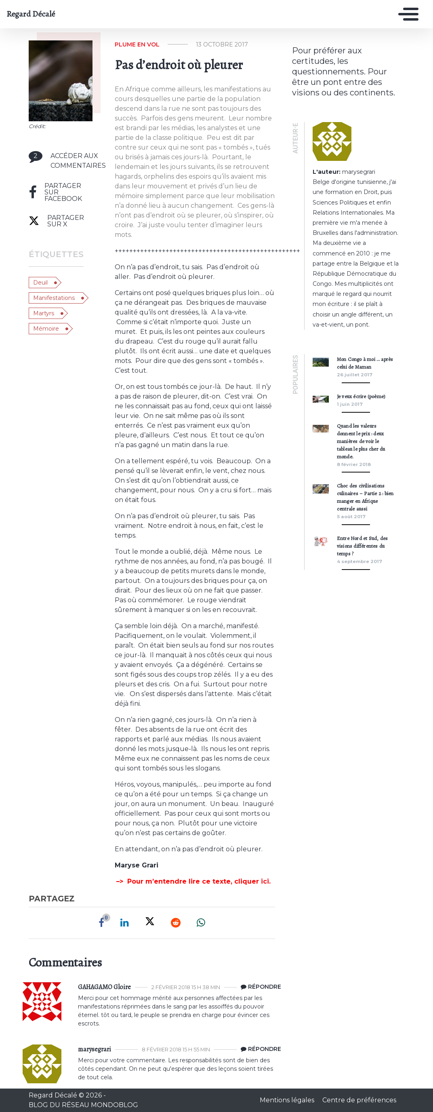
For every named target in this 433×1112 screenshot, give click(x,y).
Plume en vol (137, 44)
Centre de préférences (359, 1100)
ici (265, 881)
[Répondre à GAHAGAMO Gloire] (259, 987)
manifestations (54, 298)
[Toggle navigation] (406, 14)
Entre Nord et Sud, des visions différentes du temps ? (362, 546)
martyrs (43, 313)
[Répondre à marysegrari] (259, 1049)
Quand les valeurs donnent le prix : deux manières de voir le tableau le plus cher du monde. (361, 441)
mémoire (46, 328)
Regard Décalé (30, 14)
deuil (40, 282)
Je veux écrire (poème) (361, 396)
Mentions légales (288, 1100)
